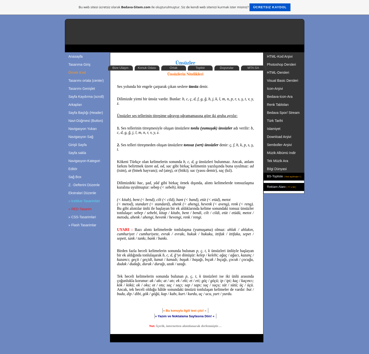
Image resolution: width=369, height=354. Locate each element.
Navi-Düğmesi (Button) (86, 121)
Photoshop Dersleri (281, 64)
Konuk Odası (147, 68)
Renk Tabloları (278, 105)
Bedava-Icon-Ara (280, 97)
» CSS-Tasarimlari (82, 217)
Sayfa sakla (77, 153)
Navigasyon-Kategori (84, 161)
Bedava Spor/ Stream (283, 113)
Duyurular (226, 68)
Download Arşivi (279, 137)
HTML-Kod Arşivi (280, 56)
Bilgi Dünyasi (277, 169)
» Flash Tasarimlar (82, 225)
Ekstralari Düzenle (82, 193)
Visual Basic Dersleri (282, 80)
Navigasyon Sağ (81, 137)
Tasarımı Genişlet (82, 89)
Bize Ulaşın (120, 68)
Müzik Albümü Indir (281, 153)
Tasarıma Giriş (79, 64)
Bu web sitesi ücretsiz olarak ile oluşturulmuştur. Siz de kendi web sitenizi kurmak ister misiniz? (184, 7)
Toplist (200, 68)
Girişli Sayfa (78, 145)
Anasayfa (76, 56)
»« (184, 316)
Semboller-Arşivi (280, 145)
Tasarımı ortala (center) (86, 80)
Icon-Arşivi (275, 89)
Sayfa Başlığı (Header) (86, 113)
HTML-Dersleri (278, 72)
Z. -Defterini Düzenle (84, 185)
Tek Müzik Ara (278, 161)
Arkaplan (75, 105)
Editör (73, 169)
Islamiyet (273, 129)
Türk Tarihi (275, 121)
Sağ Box (75, 177)
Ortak (174, 68)
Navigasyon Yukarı (83, 129)
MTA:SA (253, 68)
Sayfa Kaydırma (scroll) (86, 97)
